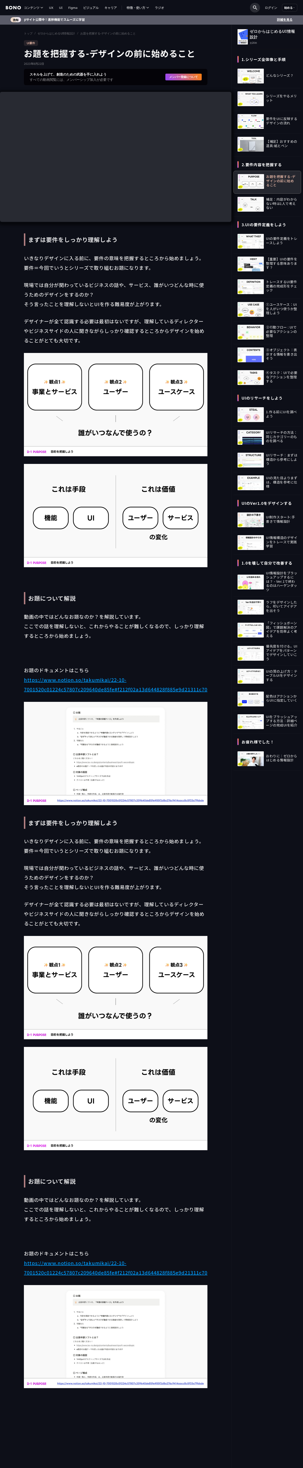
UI (61, 7)
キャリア (110, 7)
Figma (73, 7)
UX (51, 7)
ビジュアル (91, 7)
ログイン (271, 7)
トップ (28, 33)
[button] (33, 7)
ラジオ (159, 7)
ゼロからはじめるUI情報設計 (56, 33)
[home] (13, 8)
